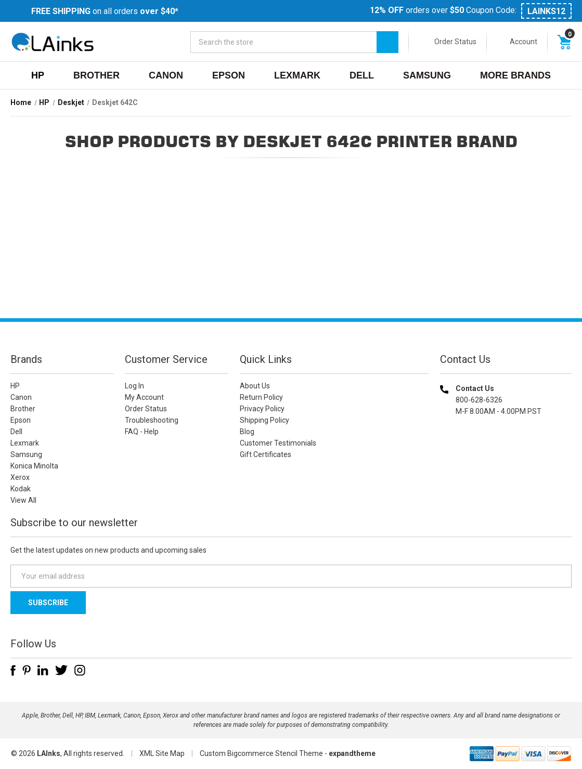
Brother (96, 75)
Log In (134, 386)
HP (37, 75)
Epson (228, 75)
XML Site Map (162, 753)
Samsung (427, 75)
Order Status (455, 41)
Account (523, 41)
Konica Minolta (34, 466)
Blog (247, 431)
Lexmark (297, 75)
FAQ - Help (142, 431)
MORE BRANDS (515, 75)
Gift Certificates (265, 454)
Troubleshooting (151, 420)
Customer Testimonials (278, 443)
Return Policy (261, 397)
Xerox (20, 477)
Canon (166, 75)
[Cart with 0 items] (564, 41)
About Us (255, 386)
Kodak (20, 489)
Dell (362, 75)
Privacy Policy (262, 409)
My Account (144, 397)
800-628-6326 (479, 400)
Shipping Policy (264, 420)
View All (23, 500)
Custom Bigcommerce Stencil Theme (261, 753)
